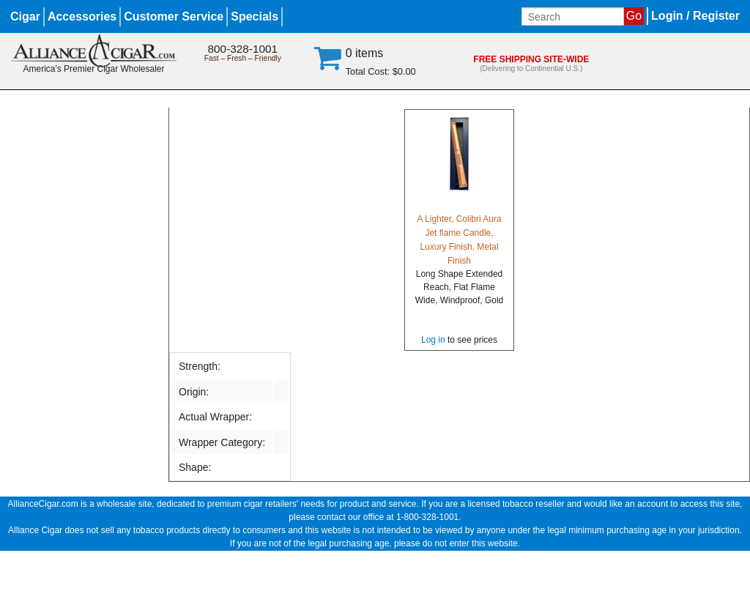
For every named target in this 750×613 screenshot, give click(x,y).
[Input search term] (572, 16)
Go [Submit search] (634, 16)
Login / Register (695, 16)
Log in (433, 340)
